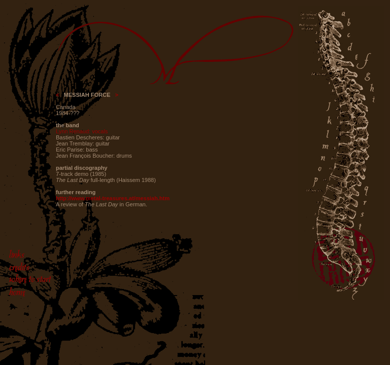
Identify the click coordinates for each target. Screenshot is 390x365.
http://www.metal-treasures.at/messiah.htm (113, 198)
